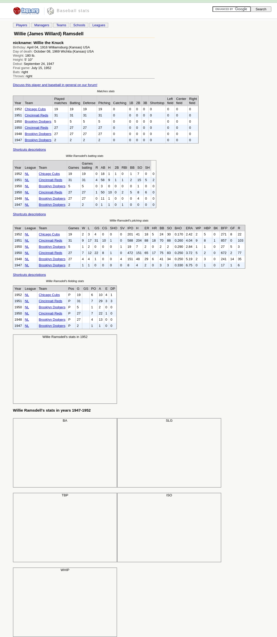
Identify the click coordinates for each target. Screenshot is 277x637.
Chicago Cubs (35, 109)
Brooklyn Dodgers (38, 121)
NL (27, 174)
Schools (79, 25)
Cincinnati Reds (36, 115)
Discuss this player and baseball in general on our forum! (55, 85)
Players (21, 25)
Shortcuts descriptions (29, 149)
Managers (41, 25)
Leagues (98, 25)
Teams (61, 25)
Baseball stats (73, 11)
